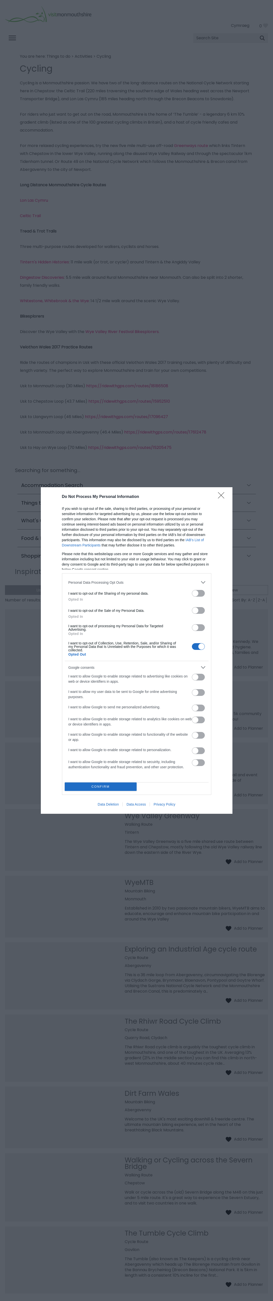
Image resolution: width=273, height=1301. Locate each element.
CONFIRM (100, 787)
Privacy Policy (164, 804)
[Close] (222, 497)
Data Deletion (108, 804)
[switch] (198, 593)
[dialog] (136, 650)
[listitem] (136, 582)
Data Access (136, 804)
